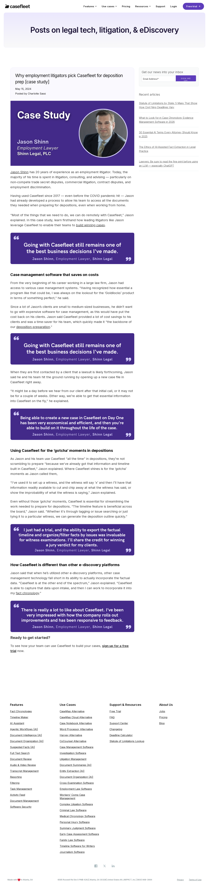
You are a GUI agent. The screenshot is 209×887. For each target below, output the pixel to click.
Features (90, 6)
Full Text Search (20, 753)
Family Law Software (72, 840)
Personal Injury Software (75, 822)
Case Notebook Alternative (76, 723)
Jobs (162, 711)
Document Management (24, 800)
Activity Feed (17, 794)
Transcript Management (24, 771)
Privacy (180, 880)
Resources (143, 6)
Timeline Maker (19, 717)
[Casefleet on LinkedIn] (113, 865)
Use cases (109, 6)
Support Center (119, 723)
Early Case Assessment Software (79, 834)
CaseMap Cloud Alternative (76, 717)
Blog (162, 723)
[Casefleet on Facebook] (96, 865)
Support (160, 6)
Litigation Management (73, 759)
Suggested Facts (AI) (22, 747)
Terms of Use (195, 880)
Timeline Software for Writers (77, 846)
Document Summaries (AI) (75, 765)
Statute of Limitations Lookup (127, 741)
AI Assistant (17, 723)
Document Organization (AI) (27, 741)
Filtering (14, 782)
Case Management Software (76, 747)
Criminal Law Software (73, 810)
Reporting (16, 777)
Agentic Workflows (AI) (24, 729)
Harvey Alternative (71, 735)
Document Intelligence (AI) (26, 735)
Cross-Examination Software (77, 782)
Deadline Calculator (121, 735)
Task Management (21, 788)
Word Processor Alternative (76, 729)
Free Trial (115, 711)
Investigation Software (73, 753)
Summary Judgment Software (78, 828)
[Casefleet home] (17, 6)
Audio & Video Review (23, 765)
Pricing (126, 6)
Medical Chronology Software (77, 816)
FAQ (112, 717)
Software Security (20, 806)
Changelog (116, 729)
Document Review (21, 759)
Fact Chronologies (21, 711)
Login (173, 6)
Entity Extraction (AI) (72, 771)
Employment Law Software (76, 788)
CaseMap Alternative (72, 711)
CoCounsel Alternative (73, 741)
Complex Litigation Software (76, 804)
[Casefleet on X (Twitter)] (105, 865)
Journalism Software (72, 852)
